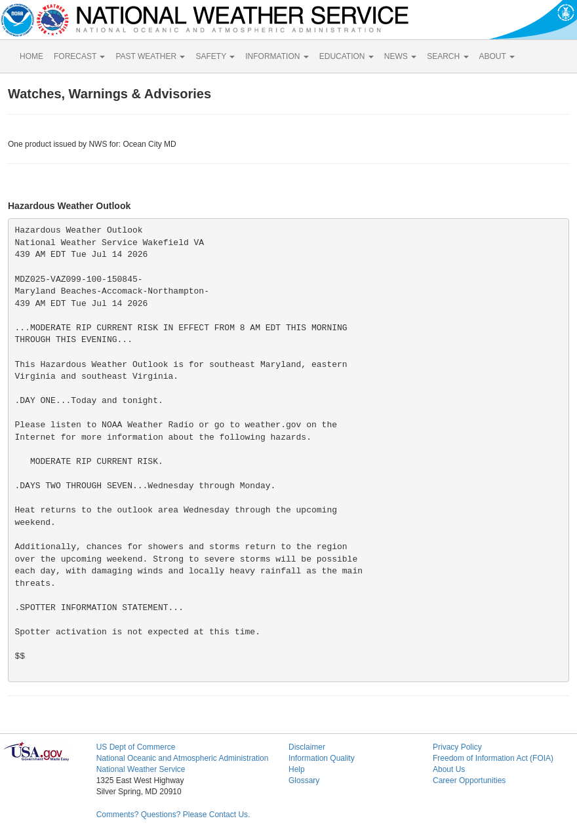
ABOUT (497, 56)
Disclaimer (306, 747)
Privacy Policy (457, 747)
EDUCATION (346, 56)
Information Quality (321, 758)
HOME (31, 56)
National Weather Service (141, 769)
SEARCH (447, 56)
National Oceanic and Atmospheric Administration (182, 758)
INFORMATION (276, 56)
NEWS (400, 56)
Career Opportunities (469, 780)
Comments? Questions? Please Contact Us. (173, 814)
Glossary (303, 780)
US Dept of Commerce (136, 747)
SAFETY (215, 56)
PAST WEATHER (150, 56)
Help (296, 769)
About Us (449, 769)
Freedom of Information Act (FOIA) (493, 758)
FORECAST (79, 56)
